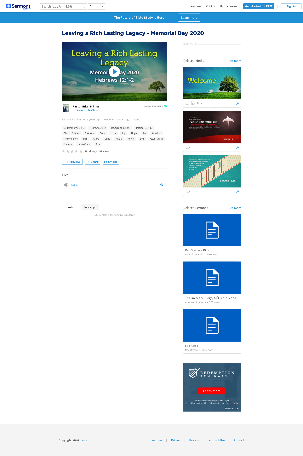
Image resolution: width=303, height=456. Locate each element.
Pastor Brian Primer (86, 106)
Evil (142, 138)
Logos (83, 440)
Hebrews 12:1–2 (98, 128)
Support (238, 440)
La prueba (191, 346)
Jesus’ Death (156, 138)
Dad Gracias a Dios (197, 250)
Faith (102, 133)
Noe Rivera (191, 350)
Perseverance (70, 138)
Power (131, 138)
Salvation (156, 133)
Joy (123, 133)
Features (195, 6)
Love (113, 133)
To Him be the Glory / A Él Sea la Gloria (210, 298)
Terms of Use (216, 440)
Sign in (291, 6)
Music (119, 138)
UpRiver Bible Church (86, 110)
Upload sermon (230, 6)
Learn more (189, 17)
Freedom (89, 133)
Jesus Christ (84, 144)
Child (107, 138)
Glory (96, 138)
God (98, 144)
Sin (144, 133)
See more (235, 61)
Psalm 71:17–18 (144, 128)
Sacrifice (68, 144)
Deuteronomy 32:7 (120, 128)
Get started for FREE (258, 6)
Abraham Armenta (195, 302)
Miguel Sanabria (194, 254)
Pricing (210, 6)
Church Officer (71, 133)
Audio (74, 185)
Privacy (194, 440)
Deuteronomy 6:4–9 (74, 128)
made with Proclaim (155, 106)
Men (85, 138)
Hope (134, 133)
